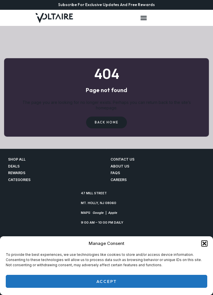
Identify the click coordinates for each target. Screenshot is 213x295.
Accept (106, 281)
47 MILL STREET (94, 193)
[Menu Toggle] (143, 17)
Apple (112, 213)
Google (98, 213)
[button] (204, 243)
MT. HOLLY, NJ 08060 (98, 203)
